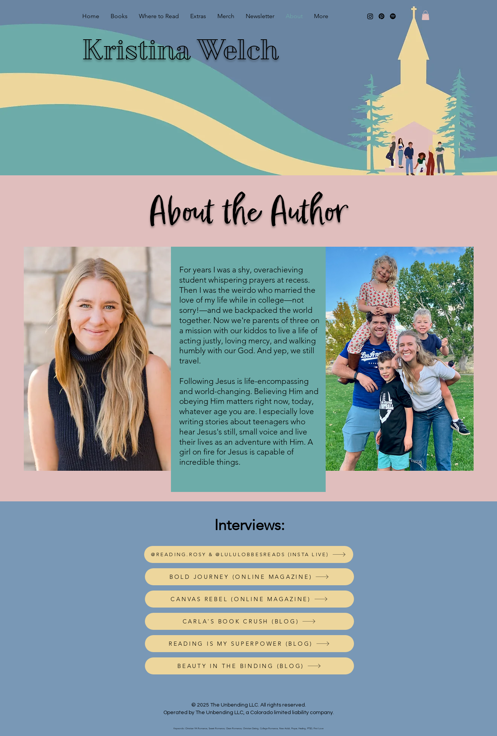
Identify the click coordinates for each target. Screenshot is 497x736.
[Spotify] (393, 16)
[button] (425, 15)
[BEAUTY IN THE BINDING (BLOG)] (249, 665)
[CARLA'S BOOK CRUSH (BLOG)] (249, 621)
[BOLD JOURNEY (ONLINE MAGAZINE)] (249, 576)
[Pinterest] (381, 16)
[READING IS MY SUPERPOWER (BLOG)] (249, 643)
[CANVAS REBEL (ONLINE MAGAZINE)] (249, 599)
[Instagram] (370, 16)
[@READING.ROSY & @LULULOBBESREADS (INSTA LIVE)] (248, 554)
